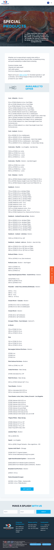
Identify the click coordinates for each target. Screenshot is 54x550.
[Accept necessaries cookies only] (52, 544)
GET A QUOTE (27, 492)
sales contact (23, 78)
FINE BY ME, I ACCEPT (35, 544)
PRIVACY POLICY (46, 544)
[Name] (10, 512)
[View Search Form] (48, 3)
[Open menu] (51, 3)
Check (42, 525)
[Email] (27, 512)
